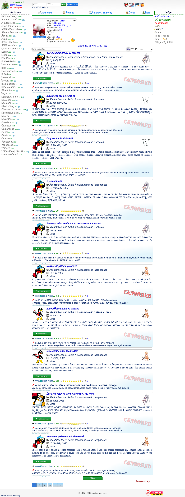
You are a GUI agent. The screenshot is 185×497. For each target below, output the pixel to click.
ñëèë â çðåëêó (115, 430)
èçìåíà (106, 87)
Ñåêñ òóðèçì (8, 106)
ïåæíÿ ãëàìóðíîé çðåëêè (117, 388)
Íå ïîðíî (4, 74)
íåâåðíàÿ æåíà (126, 172)
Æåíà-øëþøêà (8, 42)
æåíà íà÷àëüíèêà (73, 172)
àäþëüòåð (134, 258)
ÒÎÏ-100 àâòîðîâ (163, 20)
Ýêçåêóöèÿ (7, 141)
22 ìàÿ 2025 (55, 315)
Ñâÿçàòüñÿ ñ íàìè (164, 42)
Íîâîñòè (158, 32)
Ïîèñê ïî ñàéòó (162, 36)
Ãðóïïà (4, 35)
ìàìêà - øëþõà (101, 132)
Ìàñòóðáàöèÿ (8, 64)
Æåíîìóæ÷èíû (8, 45)
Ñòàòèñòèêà (39, 37)
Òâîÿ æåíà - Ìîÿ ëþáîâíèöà (60, 138)
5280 (57, 37)
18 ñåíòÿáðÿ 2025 (58, 188)
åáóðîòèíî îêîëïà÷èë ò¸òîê (100, 90)
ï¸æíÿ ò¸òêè (121, 473)
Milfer (52, 63)
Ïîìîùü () (161, 39)
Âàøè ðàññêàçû (9, 26)
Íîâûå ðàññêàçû (9, 16)
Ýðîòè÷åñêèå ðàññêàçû (11, 496)
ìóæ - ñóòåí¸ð (95, 87)
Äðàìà (4, 39)
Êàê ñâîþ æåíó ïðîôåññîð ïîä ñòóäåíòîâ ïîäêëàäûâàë (74, 223)
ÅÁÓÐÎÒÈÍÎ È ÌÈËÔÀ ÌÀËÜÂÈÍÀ (63, 53)
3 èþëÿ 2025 (55, 230)
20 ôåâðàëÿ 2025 (58, 443)
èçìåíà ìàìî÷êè (124, 345)
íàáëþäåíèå (48, 90)
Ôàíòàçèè (6, 125)
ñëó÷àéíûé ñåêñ (60, 175)
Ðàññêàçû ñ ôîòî (9, 96)
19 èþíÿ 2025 (56, 273)
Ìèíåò (4, 68)
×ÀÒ (157, 26)
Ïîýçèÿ (4, 93)
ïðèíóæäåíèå (71, 218)
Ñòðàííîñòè (7, 119)
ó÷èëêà (73, 300)
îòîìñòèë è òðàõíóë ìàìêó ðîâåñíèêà (75, 343)
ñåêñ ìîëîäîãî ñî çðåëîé (53, 172)
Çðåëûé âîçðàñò (9, 48)
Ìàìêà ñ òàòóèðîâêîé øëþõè (61, 96)
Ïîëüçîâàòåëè (161, 23)
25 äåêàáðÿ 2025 (58, 103)
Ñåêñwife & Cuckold (11, 109)
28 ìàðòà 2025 (56, 400)
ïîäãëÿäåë (89, 215)
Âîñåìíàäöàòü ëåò (10, 29)
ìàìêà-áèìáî (85, 388)
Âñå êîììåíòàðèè (163, 16)
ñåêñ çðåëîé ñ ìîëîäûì (52, 258)
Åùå (92, 478)
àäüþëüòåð (58, 218)
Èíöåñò (5, 55)
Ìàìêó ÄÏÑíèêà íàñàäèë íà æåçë (63, 308)
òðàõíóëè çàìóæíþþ (67, 130)
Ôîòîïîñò (5, 138)
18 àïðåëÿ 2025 (57, 358)
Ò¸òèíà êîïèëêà (54, 181)
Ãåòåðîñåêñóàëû (10, 32)
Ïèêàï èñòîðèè (8, 84)
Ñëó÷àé (5, 116)
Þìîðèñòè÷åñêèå (9, 154)
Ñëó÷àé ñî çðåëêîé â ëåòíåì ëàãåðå (65, 436)
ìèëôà (116, 90)
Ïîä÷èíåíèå (6, 90)
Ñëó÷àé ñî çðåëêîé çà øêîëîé (62, 266)
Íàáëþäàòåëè (8, 71)
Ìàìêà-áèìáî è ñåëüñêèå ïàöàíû (62, 351)
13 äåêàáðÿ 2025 (58, 145)
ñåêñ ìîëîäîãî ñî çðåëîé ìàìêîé (56, 215)
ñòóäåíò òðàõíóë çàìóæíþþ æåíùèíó (100, 172)
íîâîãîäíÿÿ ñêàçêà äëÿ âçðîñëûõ (50, 87)
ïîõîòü (71, 175)
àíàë (72, 470)
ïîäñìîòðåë (59, 90)
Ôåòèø (4, 135)
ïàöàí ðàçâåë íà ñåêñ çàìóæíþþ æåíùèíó (98, 300)
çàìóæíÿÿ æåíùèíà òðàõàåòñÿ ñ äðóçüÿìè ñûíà (61, 132)
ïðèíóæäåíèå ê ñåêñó (69, 303)
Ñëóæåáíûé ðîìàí (10, 113)
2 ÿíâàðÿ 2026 (56, 60)
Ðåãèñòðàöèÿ (72, 4)
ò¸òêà (118, 218)
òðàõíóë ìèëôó (39, 303)
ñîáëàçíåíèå (145, 258)
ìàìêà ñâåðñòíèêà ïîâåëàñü (79, 345)
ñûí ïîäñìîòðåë (73, 385)
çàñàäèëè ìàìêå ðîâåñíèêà (54, 388)
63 (60, 30)
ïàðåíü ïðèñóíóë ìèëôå (103, 218)
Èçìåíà (4, 52)
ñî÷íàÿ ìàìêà (98, 303)
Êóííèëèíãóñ (7, 61)
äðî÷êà (109, 303)
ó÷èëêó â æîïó (121, 303)
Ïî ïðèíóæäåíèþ (8, 87)
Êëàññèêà (6, 58)
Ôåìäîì (4, 132)
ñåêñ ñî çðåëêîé (43, 300)
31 (60, 28)
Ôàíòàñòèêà (7, 129)
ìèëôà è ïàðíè (98, 388)
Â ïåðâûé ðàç (8, 23)
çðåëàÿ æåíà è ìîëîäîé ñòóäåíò (58, 260)
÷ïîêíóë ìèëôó (99, 345)
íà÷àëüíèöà (80, 175)
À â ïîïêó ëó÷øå (9, 19)
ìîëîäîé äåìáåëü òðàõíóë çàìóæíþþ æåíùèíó (91, 428)
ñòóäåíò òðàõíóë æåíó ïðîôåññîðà (91, 258)
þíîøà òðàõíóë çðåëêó (76, 90)
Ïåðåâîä (5, 80)
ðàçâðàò (89, 132)
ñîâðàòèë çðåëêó (56, 345)
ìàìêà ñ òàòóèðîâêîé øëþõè (91, 130)
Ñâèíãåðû (6, 103)
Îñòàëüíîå (6, 77)
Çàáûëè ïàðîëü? (40, 7)
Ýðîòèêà (5, 148)
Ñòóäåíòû (6, 122)
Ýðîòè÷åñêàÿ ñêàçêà (12, 151)
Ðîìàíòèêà (6, 100)
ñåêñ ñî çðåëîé (49, 130)
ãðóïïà (45, 385)
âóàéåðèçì (37, 260)
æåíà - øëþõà (73, 87)
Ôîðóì (158, 29)
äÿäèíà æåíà (77, 215)
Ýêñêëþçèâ (7, 145)
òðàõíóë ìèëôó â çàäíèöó (44, 473)
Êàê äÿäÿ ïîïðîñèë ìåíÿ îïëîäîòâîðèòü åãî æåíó (70, 394)
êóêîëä (84, 87)
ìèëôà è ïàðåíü (80, 430)
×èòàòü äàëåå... (42, 78)
